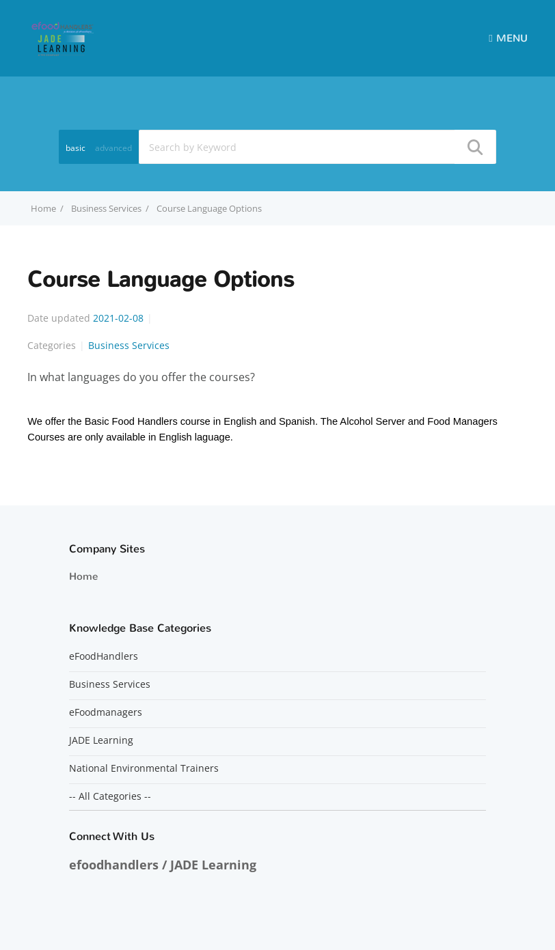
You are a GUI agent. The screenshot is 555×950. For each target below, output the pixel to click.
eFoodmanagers (105, 712)
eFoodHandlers (103, 656)
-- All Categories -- (110, 796)
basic (75, 148)
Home (83, 576)
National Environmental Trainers (144, 768)
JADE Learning (101, 740)
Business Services (106, 208)
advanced (113, 148)
